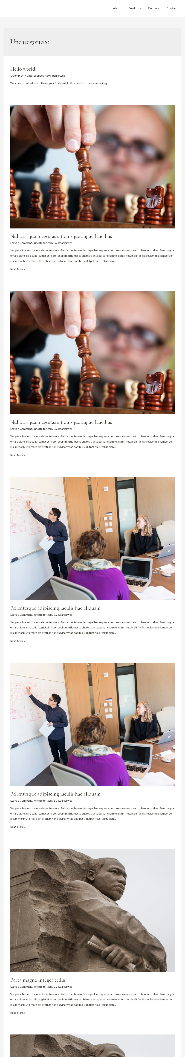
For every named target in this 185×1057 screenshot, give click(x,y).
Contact (173, 8)
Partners (155, 8)
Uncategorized (36, 75)
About (122, 8)
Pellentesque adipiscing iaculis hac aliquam (55, 608)
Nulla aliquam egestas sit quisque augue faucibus (61, 236)
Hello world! (23, 69)
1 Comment (17, 75)
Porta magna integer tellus (38, 979)
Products (138, 8)
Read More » (18, 269)
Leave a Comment (21, 242)
